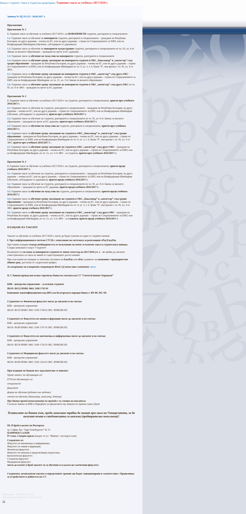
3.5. (9, 212)
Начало (4, 2)
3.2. (9, 184)
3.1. (9, 173)
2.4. (9, 133)
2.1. (9, 108)
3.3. (9, 191)
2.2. (9, 118)
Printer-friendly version (4, 502)
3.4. (9, 198)
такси (93, 266)
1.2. (9, 48)
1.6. (9, 84)
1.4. (9, 60)
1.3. (9, 56)
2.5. (9, 146)
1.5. (9, 74)
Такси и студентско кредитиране (38, 2)
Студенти (14, 2)
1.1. (9, 38)
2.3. (9, 125)
